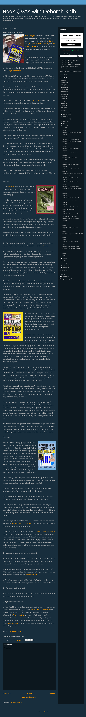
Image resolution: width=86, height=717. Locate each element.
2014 (62, 107)
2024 (62, 85)
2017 (62, 101)
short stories (28, 523)
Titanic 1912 (35, 100)
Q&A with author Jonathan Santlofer (71, 141)
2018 (62, 98)
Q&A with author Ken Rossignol (70, 200)
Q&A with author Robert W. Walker (71, 169)
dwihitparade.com (31, 575)
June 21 (64, 162)
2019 (62, 96)
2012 (62, 270)
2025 (62, 82)
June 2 (64, 253)
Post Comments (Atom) (16, 702)
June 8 (64, 225)
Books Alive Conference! (68, 209)
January (65, 267)
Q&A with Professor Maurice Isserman (72, 213)
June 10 (64, 220)
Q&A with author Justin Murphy (70, 153)
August (65, 121)
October (65, 116)
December (66, 112)
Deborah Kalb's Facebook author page (71, 64)
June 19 (64, 171)
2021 (62, 91)
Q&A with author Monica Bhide (70, 241)
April (64, 260)
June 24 (64, 150)
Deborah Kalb (65, 276)
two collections (17, 523)
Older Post (52, 693)
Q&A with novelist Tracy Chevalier (71, 197)
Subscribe (71, 44)
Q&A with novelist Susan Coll (69, 181)
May (64, 258)
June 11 (64, 211)
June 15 (64, 193)
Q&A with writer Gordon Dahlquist (71, 246)
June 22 (64, 159)
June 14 (64, 195)
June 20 (64, 166)
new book (11, 186)
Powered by (71, 50)
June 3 (64, 251)
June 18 (64, 179)
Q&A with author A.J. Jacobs (69, 216)
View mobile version (29, 697)
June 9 (64, 223)
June (64, 125)
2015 (62, 105)
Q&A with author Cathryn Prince (70, 186)
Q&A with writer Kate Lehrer (69, 157)
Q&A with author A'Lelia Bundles (70, 148)
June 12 (64, 204)
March (64, 263)
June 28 (64, 134)
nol (34, 36)
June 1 (64, 255)
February (65, 265)
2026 (62, 80)
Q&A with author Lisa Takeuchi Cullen (72, 132)
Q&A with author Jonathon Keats (70, 139)
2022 (62, 89)
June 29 (64, 130)
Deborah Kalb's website (67, 62)
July (64, 123)
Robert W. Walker (18, 615)
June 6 (64, 237)
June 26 (64, 144)
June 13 (64, 202)
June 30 (64, 127)
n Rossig (30, 36)
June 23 (64, 155)
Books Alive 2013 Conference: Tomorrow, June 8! (70, 228)
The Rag (45, 246)
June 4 (64, 244)
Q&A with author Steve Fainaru (70, 177)
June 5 (64, 239)
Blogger (46, 711)
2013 (62, 110)
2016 (62, 103)
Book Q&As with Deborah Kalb (39, 11)
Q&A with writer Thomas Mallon (70, 218)
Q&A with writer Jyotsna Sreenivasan (72, 188)
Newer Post (7, 693)
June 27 (64, 137)
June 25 (64, 146)
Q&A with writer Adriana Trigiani (70, 164)
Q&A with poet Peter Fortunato (70, 207)
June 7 (64, 231)
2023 (62, 87)
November (66, 114)
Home (29, 693)
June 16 (64, 191)
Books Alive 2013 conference (40, 610)
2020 (62, 94)
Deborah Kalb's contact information (70, 60)
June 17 (64, 184)
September (66, 119)
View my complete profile (66, 279)
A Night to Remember (14, 71)
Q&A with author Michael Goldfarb (71, 248)
